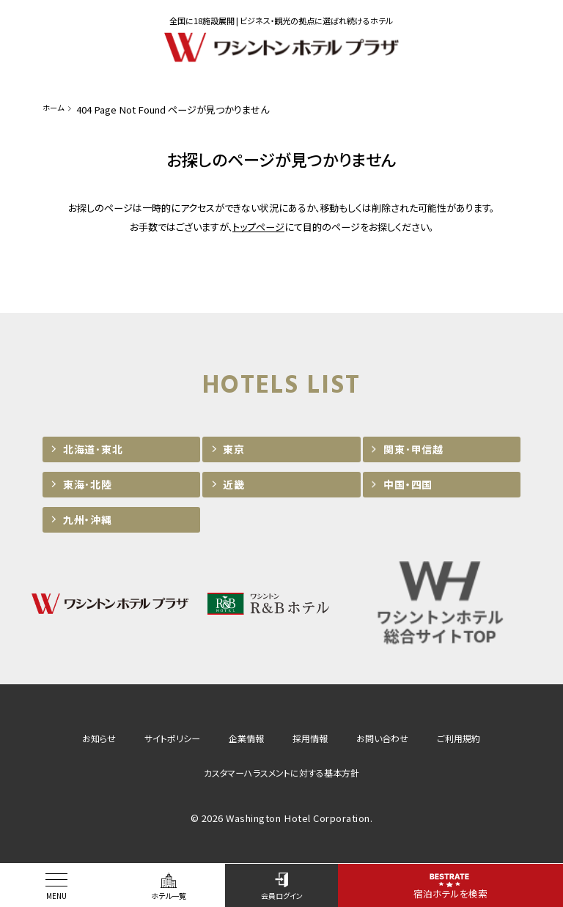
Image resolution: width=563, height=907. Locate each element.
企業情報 (246, 738)
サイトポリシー (172, 738)
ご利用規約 (458, 738)
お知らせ (99, 738)
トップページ (258, 227)
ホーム (56, 109)
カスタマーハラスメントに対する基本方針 (281, 772)
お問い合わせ (382, 738)
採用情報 (310, 738)
